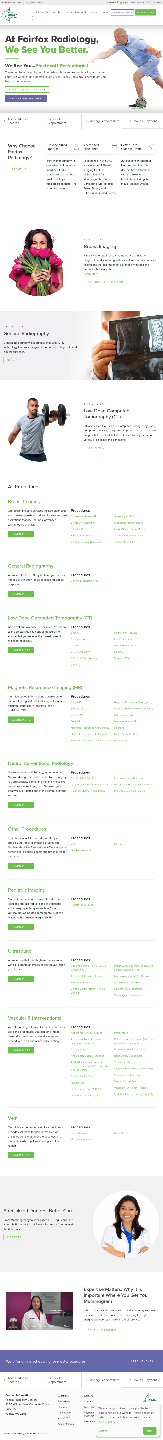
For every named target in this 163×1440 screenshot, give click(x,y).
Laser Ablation (79, 1133)
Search (32, 18)
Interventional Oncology (84, 1095)
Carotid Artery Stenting (83, 778)
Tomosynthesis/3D (124, 542)
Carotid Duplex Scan (82, 1076)
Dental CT (76, 664)
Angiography (78, 1049)
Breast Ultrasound (81, 535)
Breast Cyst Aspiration (83, 523)
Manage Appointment (26, 98)
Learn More (91, 274)
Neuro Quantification (126, 734)
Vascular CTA (121, 658)
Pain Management (81, 850)
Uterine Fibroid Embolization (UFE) (133, 1068)
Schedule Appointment (27, 89)
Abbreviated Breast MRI (84, 516)
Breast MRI (77, 529)
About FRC (64, 1418)
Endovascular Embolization (129, 778)
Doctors (51, 12)
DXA (73, 844)
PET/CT (118, 844)
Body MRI (76, 702)
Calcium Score (79, 639)
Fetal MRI (76, 721)
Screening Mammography (128, 535)
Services (14, 360)
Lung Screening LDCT (126, 639)
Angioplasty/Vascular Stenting (87, 1056)
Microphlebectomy (81, 1139)
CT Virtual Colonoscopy (84, 658)
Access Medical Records (18, 121)
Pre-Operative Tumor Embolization (133, 784)
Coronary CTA (78, 645)
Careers (111, 2)
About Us (19, 169)
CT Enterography (80, 652)
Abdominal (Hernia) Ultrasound (88, 976)
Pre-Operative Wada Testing (129, 791)
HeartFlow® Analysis (125, 633)
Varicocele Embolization (127, 1075)
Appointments (122, 12)
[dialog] (128, 1420)
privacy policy (106, 1422)
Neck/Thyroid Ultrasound (128, 982)
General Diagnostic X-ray (84, 581)
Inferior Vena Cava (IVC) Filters (88, 1089)
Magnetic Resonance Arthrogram (89, 734)
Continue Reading (102, 1330)
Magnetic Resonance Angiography (90, 728)
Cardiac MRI (77, 715)
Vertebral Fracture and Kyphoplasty (133, 1094)
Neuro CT (119, 652)
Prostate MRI (121, 740)
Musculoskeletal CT (125, 645)
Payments (156, 2)
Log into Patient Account (133, 2)
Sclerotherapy (122, 1133)
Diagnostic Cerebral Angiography (89, 784)
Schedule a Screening (105, 282)
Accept (149, 1430)
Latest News (91, 1407)
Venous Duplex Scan (125, 1081)
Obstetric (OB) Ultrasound (128, 989)
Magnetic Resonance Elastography (133, 702)
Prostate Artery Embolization (130, 1049)
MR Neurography (123, 715)
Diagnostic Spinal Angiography (88, 791)
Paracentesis (121, 1033)
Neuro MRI (120, 728)
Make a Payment (145, 121)
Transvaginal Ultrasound (127, 995)
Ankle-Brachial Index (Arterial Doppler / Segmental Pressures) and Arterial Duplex (90, 1066)
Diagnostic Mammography (128, 523)
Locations (37, 12)
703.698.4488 (145, 12)
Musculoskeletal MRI (125, 721)
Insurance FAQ (92, 1421)
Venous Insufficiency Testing (130, 1088)
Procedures (65, 12)
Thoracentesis (122, 1062)
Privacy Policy (44, 1433)
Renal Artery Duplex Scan (128, 1056)
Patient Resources (86, 12)
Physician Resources (34, 2)
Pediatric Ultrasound (82, 905)
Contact (104, 12)
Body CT (75, 633)
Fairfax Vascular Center (12, 2)
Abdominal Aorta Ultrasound (86, 1033)
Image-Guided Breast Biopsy (130, 529)
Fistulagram (77, 1082)
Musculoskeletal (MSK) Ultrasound (133, 976)
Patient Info (64, 1412)
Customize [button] (103, 1430)
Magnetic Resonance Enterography (133, 708)
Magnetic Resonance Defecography (91, 740)
